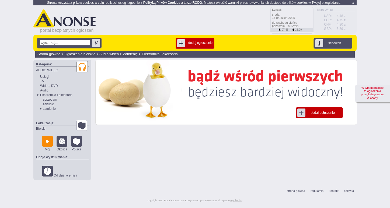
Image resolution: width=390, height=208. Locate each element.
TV (42, 81)
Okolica (62, 143)
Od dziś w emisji (59, 171)
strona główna (296, 190)
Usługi (44, 77)
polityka (349, 190)
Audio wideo (109, 54)
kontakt (333, 190)
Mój (47, 143)
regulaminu (236, 200)
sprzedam (50, 99)
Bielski (41, 129)
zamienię (49, 109)
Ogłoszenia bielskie (79, 54)
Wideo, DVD (49, 86)
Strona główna (48, 54)
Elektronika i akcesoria (160, 54)
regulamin (317, 190)
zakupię (48, 104)
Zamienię (130, 54)
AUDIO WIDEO (47, 70)
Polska (76, 143)
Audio (44, 90)
